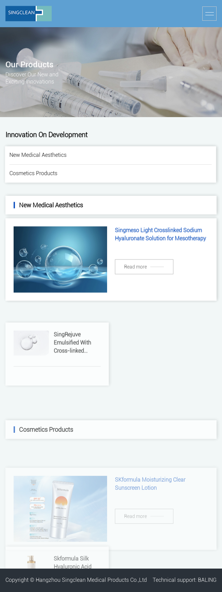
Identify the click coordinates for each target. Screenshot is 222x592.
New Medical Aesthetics (36, 155)
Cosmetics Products (32, 173)
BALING (207, 580)
